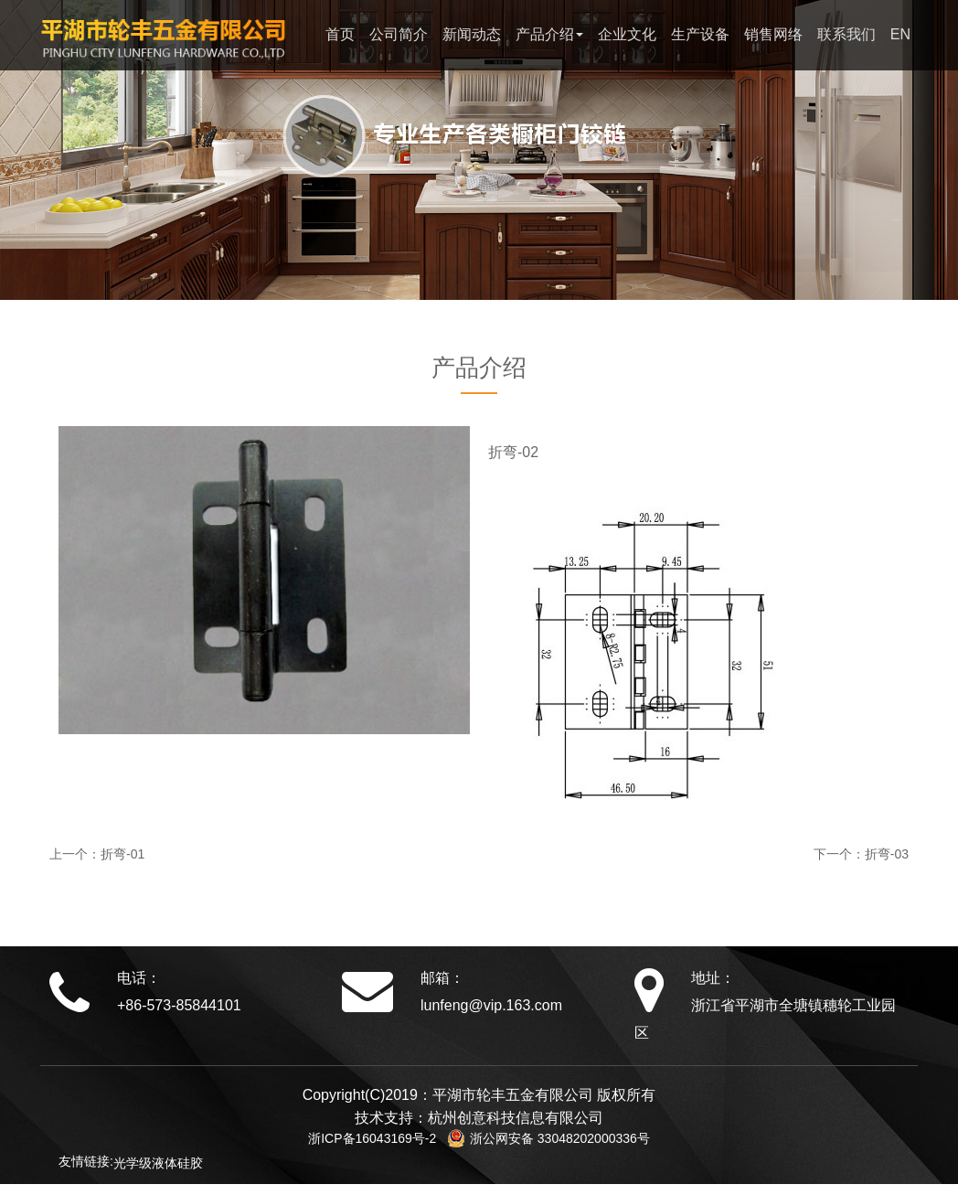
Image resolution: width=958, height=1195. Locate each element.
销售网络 (773, 34)
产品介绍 (549, 34)
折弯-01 (122, 854)
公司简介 (398, 34)
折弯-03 (887, 854)
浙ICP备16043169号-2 (377, 1138)
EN (900, 34)
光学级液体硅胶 (158, 1163)
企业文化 (627, 34)
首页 (340, 34)
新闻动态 (471, 34)
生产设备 (700, 34)
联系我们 (846, 34)
